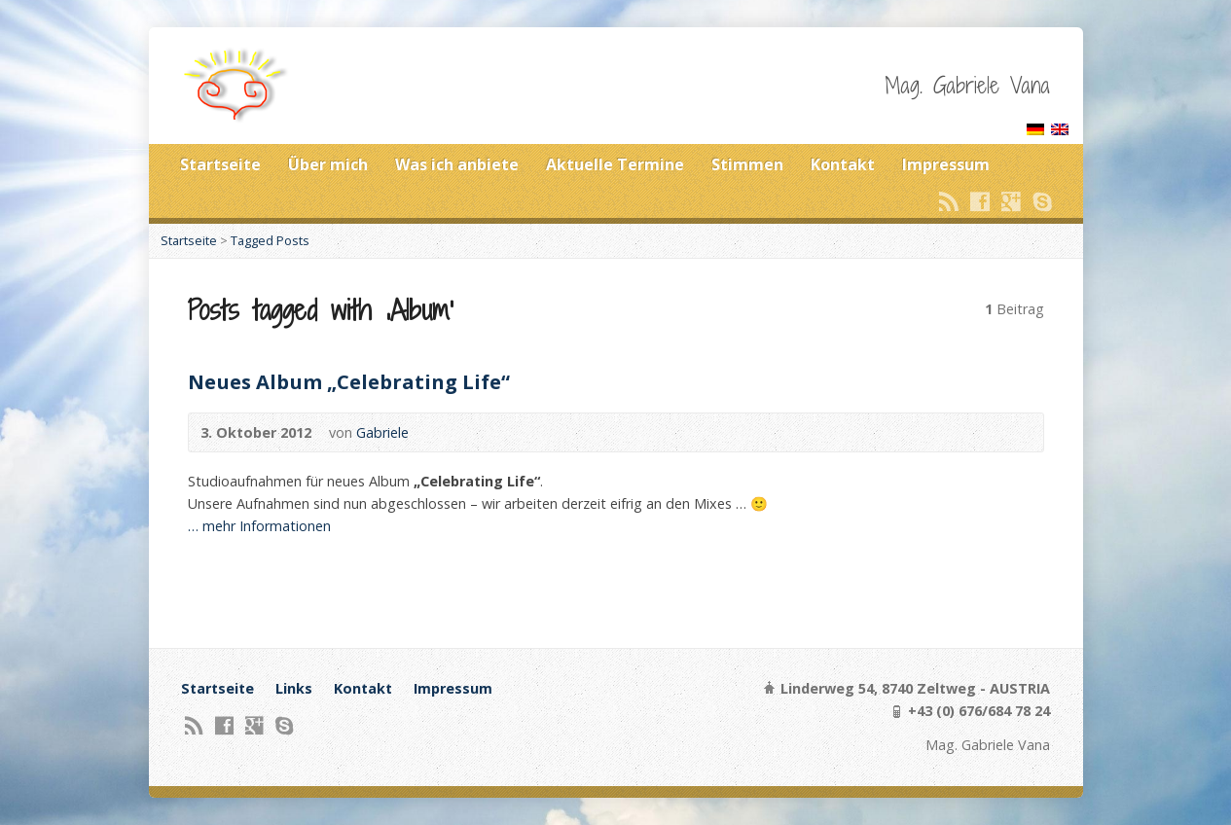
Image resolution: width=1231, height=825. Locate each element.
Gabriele (382, 432)
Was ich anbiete (457, 164)
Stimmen (747, 164)
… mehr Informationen (259, 526)
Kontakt (843, 164)
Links (293, 688)
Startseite (220, 164)
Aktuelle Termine (615, 164)
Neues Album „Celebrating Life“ (349, 381)
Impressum (946, 164)
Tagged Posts (270, 240)
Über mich (328, 164)
